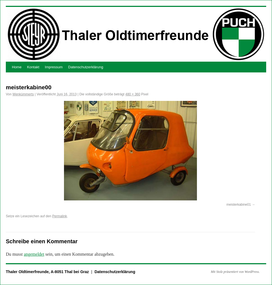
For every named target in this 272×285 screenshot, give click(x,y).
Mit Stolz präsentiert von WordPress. (235, 272)
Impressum (54, 67)
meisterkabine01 (239, 204)
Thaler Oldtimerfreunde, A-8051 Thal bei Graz (48, 272)
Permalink (59, 216)
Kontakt (33, 67)
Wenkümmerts (23, 94)
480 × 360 (132, 94)
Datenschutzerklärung (85, 67)
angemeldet (34, 254)
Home (17, 67)
